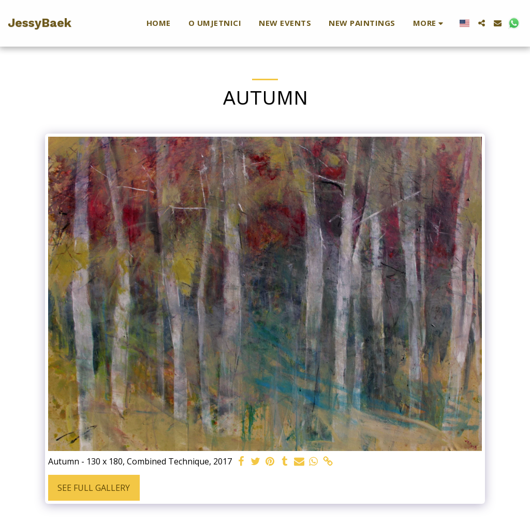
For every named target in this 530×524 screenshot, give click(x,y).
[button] (481, 23)
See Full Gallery (93, 487)
